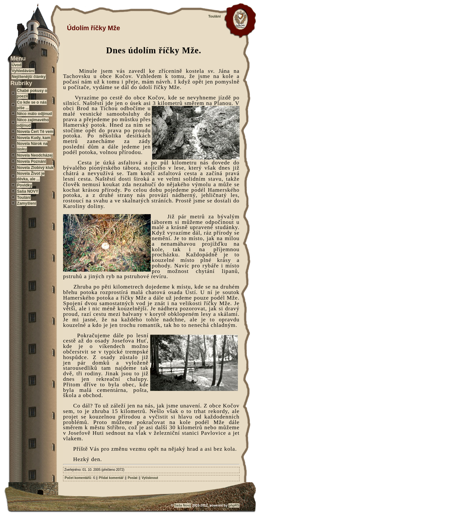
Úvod (16, 65)
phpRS (234, 505)
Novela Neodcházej (34, 155)
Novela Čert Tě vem (35, 131)
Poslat (132, 478)
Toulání (24, 197)
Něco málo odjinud (34, 113)
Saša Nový (183, 505)
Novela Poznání (31, 161)
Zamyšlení (26, 203)
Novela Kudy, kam (33, 137)
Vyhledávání (23, 71)
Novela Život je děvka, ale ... (31, 176)
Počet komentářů (78, 478)
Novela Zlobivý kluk (35, 167)
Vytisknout (150, 478)
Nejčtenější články (29, 76)
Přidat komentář (111, 478)
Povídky (24, 185)
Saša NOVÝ (27, 191)
